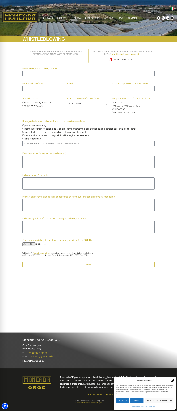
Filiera (77, 18)
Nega (136, 400)
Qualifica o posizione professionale (130, 83)
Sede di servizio (30, 98)
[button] (172, 380)
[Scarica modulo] (110, 59)
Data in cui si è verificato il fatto (83, 98)
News (120, 18)
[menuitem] (172, 9)
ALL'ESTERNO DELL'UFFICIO (127, 106)
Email (70, 83)
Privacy (109, 394)
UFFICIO (118, 102)
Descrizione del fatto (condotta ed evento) (44, 153)
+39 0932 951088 (37, 353)
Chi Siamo (48, 18)
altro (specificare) (33, 138)
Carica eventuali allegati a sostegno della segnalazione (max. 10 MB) (57, 240)
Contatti (132, 18)
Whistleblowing (94, 394)
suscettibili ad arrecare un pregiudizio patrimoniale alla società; (56, 132)
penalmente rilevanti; (35, 125)
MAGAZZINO (119, 109)
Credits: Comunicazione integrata (88, 403)
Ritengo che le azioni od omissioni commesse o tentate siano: (53, 121)
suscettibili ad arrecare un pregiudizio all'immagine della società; (56, 135)
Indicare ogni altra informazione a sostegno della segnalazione (54, 218)
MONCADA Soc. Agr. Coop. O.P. (37, 102)
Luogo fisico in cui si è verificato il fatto (132, 98)
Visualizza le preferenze (159, 400)
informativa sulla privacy (41, 253)
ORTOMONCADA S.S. (33, 106)
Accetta (123, 400)
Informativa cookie (137, 406)
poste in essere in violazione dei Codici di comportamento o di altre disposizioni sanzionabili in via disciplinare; (80, 128)
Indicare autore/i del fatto (35, 175)
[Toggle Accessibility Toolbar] (5, 406)
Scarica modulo (123, 59)
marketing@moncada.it (42, 356)
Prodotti (63, 18)
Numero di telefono (32, 83)
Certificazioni (92, 18)
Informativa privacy (150, 406)
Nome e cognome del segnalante (39, 68)
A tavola (108, 18)
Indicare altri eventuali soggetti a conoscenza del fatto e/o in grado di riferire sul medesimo (68, 197)
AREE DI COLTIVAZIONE (124, 112)
